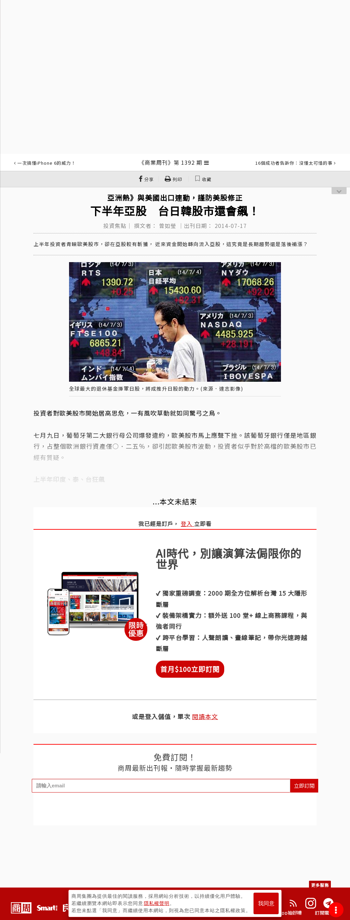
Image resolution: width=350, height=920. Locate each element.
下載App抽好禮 (285, 912)
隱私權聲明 (157, 903)
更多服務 (320, 885)
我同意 (266, 903)
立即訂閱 (304, 785)
